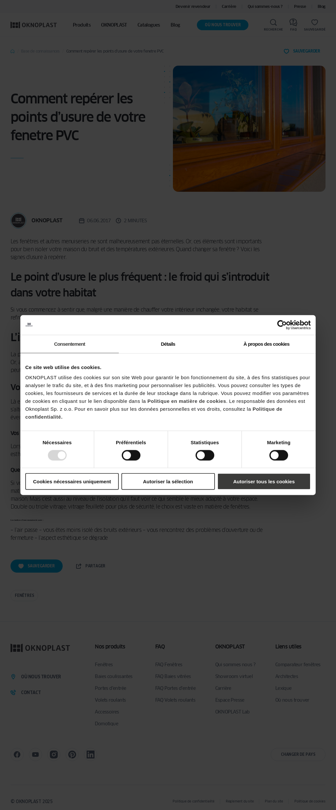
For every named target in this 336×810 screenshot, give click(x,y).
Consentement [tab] (69, 343)
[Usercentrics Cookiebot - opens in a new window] (282, 325)
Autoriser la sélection (168, 481)
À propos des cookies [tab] (266, 343)
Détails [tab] (168, 343)
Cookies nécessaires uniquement (72, 481)
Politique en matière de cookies (186, 401)
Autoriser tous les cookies (264, 481)
